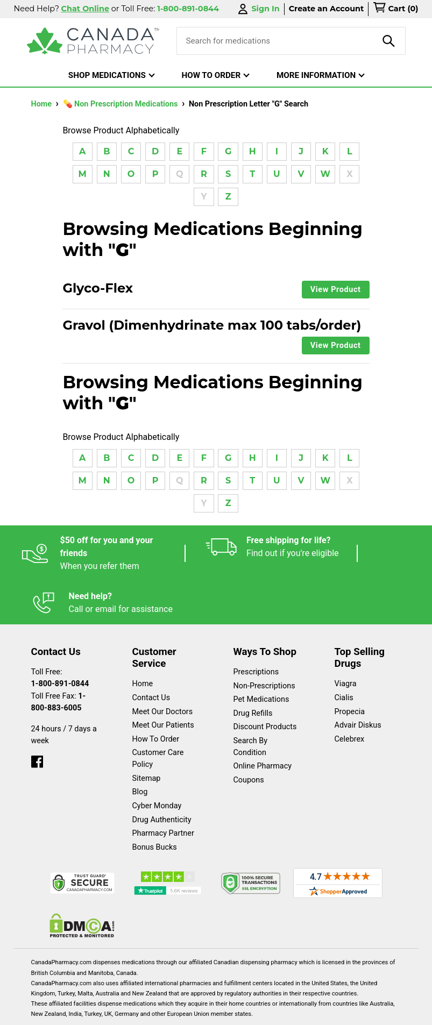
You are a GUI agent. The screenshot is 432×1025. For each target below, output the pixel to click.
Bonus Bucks (154, 804)
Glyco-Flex (97, 288)
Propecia (350, 668)
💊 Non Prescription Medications (121, 104)
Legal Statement (156, 1011)
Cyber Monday (157, 762)
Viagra (346, 640)
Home (42, 104)
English (92, 1011)
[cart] (395, 9)
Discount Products (265, 683)
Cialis (344, 654)
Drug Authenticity (162, 776)
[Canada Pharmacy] (93, 40)
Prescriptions (256, 628)
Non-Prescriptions (264, 642)
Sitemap (146, 735)
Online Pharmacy (262, 723)
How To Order (156, 696)
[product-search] (389, 41)
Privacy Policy (230, 1011)
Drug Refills (253, 670)
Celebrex (350, 696)
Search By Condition (250, 703)
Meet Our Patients (163, 682)
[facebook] (37, 716)
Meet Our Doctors (162, 668)
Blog (140, 748)
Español (43, 1011)
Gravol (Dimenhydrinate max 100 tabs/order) (211, 325)
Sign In (257, 9)
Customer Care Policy (158, 715)
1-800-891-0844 (60, 640)
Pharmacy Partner (163, 790)
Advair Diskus (358, 682)
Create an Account (326, 8)
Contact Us (151, 654)
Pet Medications (261, 656)
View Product (335, 289)
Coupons (248, 737)
